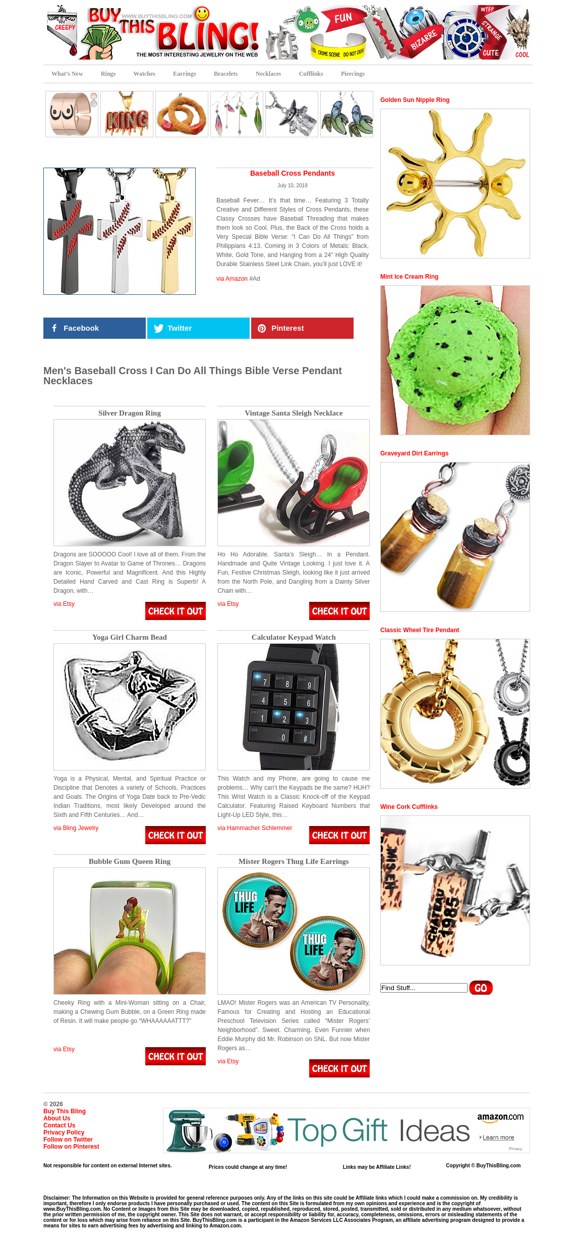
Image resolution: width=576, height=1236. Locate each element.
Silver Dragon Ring (129, 413)
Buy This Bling (64, 1111)
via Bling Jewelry (75, 828)
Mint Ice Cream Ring (409, 276)
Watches (144, 73)
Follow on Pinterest (71, 1146)
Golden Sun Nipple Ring (414, 100)
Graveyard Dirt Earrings (414, 453)
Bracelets (226, 73)
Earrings (184, 73)
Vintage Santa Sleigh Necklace (293, 413)
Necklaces (268, 73)
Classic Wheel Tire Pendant (419, 630)
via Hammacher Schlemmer (254, 828)
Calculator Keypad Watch (294, 637)
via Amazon (232, 278)
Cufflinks (311, 73)
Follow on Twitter (68, 1139)
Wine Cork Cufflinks (409, 806)
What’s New (67, 73)
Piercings (353, 73)
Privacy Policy (63, 1132)
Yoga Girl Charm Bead (129, 637)
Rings (108, 73)
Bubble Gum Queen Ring (129, 861)
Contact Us (59, 1125)
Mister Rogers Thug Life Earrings (294, 861)
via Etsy (64, 603)
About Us (56, 1118)
